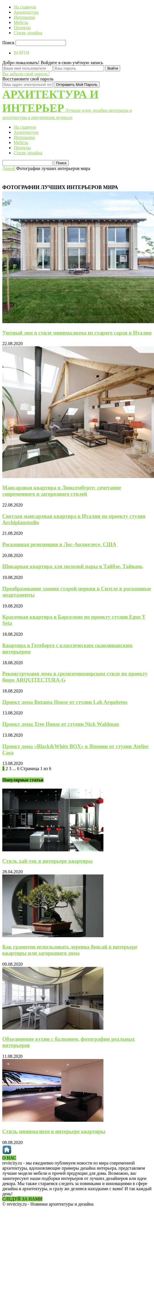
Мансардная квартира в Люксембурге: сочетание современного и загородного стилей (61, 491)
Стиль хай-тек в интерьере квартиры (47, 861)
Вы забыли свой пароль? (26, 73)
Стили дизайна (28, 32)
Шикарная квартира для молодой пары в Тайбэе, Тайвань (72, 566)
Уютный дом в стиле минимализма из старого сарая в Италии (77, 333)
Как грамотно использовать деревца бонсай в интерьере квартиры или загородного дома (69, 950)
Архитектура (26, 12)
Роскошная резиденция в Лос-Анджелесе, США (59, 544)
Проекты (22, 27)
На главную (25, 7)
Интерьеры (24, 17)
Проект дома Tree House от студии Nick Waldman (60, 724)
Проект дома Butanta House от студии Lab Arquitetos (65, 702)
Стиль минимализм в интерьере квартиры (53, 1131)
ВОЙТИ (21, 52)
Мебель (21, 22)
